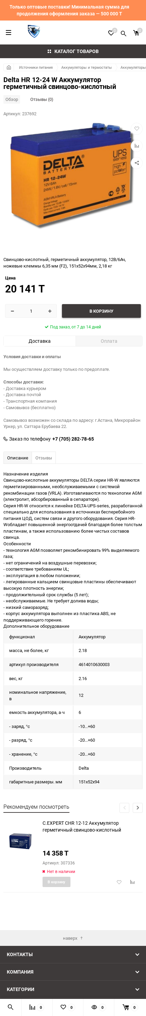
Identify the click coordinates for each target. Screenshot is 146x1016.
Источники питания (36, 67)
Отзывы (43, 458)
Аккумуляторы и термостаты (86, 67)
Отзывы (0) (41, 99)
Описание (17, 458)
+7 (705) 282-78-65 (73, 439)
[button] (138, 808)
